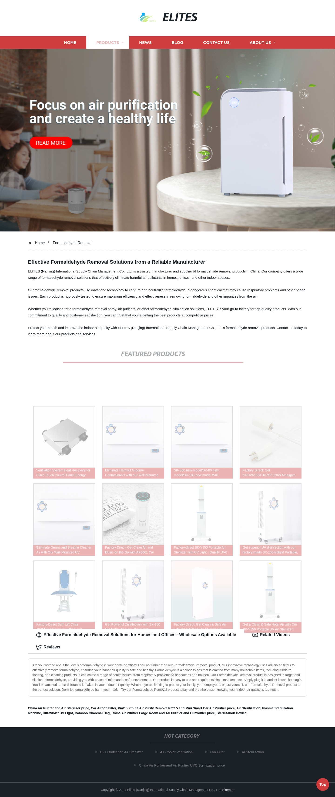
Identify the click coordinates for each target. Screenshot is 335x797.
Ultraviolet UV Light (58, 713)
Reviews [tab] (48, 647)
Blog (177, 42)
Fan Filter (218, 752)
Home (70, 42)
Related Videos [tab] (271, 635)
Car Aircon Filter (103, 708)
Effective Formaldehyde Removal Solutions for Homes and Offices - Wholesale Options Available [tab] (136, 635)
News (145, 42)
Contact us (216, 42)
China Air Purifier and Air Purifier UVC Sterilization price (183, 765)
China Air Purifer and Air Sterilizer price (58, 708)
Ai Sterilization (254, 752)
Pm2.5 (122, 708)
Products (107, 42)
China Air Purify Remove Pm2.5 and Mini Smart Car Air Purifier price (182, 708)
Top (322, 785)
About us (260, 42)
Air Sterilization (248, 708)
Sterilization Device (231, 713)
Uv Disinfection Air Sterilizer (122, 752)
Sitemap (228, 790)
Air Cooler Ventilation (177, 752)
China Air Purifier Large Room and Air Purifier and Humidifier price (163, 713)
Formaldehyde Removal (72, 243)
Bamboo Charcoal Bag (92, 713)
